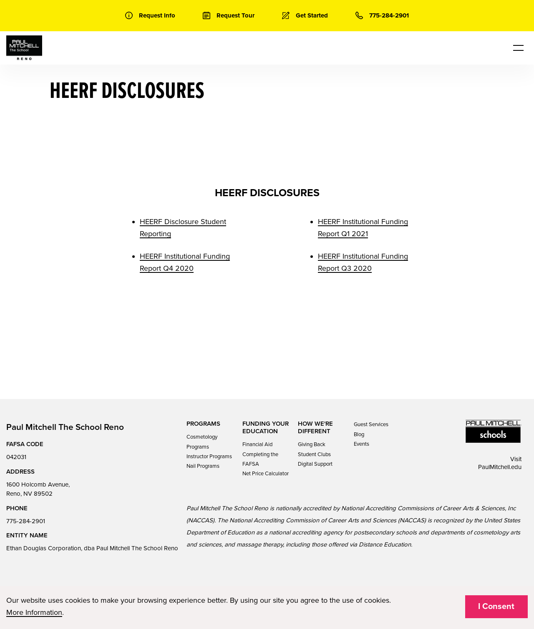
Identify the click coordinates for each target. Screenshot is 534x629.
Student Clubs (314, 454)
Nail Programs (202, 466)
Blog (359, 434)
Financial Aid (257, 444)
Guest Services (371, 424)
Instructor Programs (209, 456)
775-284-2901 (25, 521)
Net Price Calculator (265, 473)
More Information (34, 612)
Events (361, 444)
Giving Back (311, 444)
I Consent (496, 607)
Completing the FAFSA (260, 459)
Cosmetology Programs (201, 442)
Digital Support (315, 464)
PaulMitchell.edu (499, 467)
